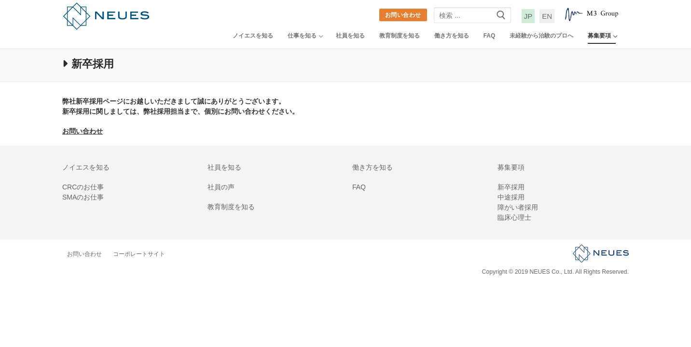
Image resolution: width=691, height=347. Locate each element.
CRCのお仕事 (83, 187)
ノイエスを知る (86, 167)
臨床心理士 (514, 217)
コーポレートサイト (139, 254)
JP (528, 16)
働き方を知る (372, 167)
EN (547, 16)
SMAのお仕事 (83, 197)
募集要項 (511, 167)
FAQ (359, 187)
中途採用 (511, 197)
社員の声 (221, 187)
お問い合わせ (403, 15)
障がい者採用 (518, 207)
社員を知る (224, 167)
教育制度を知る (231, 207)
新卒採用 (511, 187)
